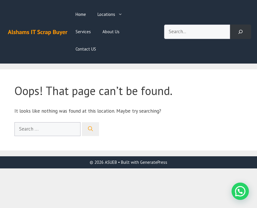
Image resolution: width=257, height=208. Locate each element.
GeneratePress (153, 162)
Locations (113, 14)
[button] (240, 191)
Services (83, 31)
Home (81, 14)
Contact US (86, 49)
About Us (111, 31)
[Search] (240, 32)
